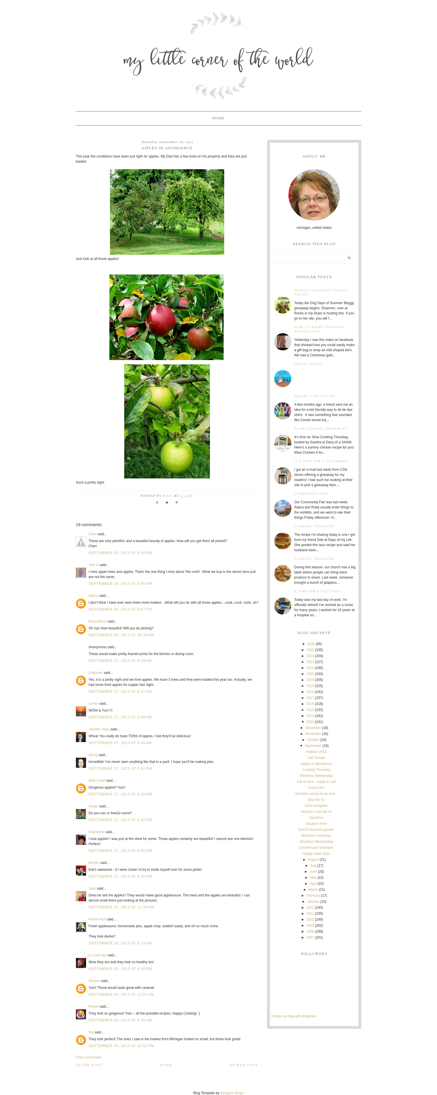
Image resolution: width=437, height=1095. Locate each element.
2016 (310, 704)
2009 (310, 926)
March (313, 890)
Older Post (89, 1065)
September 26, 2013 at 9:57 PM (120, 609)
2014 (310, 716)
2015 (310, 710)
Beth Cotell (97, 781)
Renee (94, 1007)
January (313, 902)
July (313, 866)
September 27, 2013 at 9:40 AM (120, 717)
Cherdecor (97, 832)
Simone (94, 981)
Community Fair (311, 494)
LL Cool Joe (98, 955)
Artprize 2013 (316, 752)
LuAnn (94, 704)
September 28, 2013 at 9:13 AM (120, 943)
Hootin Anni (97, 919)
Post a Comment (88, 1057)
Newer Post (244, 1065)
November (313, 734)
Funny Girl (316, 788)
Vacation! (316, 818)
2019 (310, 686)
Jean (93, 888)
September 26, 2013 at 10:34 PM (121, 635)
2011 (310, 914)
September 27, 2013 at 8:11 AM (120, 692)
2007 (310, 938)
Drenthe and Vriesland (316, 848)
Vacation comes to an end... (316, 794)
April (313, 884)
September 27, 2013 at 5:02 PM (120, 820)
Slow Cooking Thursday (320, 429)
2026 (311, 644)
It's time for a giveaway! (321, 461)
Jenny (93, 755)
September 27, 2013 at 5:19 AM (120, 661)
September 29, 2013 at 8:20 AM (120, 1020)
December (313, 728)
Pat (91, 1032)
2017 (310, 698)
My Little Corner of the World (218, 61)
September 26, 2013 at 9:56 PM (120, 584)
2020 (310, 680)
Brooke (94, 863)
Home (218, 118)
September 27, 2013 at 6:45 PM (120, 851)
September (313, 746)
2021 (310, 674)
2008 (310, 932)
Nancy (93, 596)
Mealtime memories (316, 836)
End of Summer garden (316, 830)
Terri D (94, 565)
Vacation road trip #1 (316, 812)
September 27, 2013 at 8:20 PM (120, 876)
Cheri (93, 534)
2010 (310, 920)
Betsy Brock (98, 621)
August (313, 860)
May (313, 878)
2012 (310, 908)
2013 (310, 722)
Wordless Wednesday (316, 776)
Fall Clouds (316, 758)
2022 (310, 668)
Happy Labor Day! (316, 854)
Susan (93, 806)
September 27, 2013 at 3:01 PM (120, 769)
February (313, 896)
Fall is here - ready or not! (316, 782)
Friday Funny (308, 364)
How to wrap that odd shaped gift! (319, 329)
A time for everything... (320, 591)
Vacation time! (316, 824)
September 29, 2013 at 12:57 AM (121, 995)
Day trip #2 (316, 800)
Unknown (96, 673)
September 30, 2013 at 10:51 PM (121, 1046)
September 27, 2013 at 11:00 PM (121, 907)
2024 (310, 656)
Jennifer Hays (99, 729)
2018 (310, 692)
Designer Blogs (232, 1093)
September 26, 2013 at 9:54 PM (120, 553)
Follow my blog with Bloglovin (293, 1016)
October (313, 740)
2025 (310, 650)
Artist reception (316, 806)
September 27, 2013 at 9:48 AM (120, 743)
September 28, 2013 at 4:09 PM (120, 969)
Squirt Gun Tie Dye (314, 396)
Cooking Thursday (314, 526)
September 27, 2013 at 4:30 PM (120, 794)
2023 (310, 662)
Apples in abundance (316, 764)
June (313, 872)
